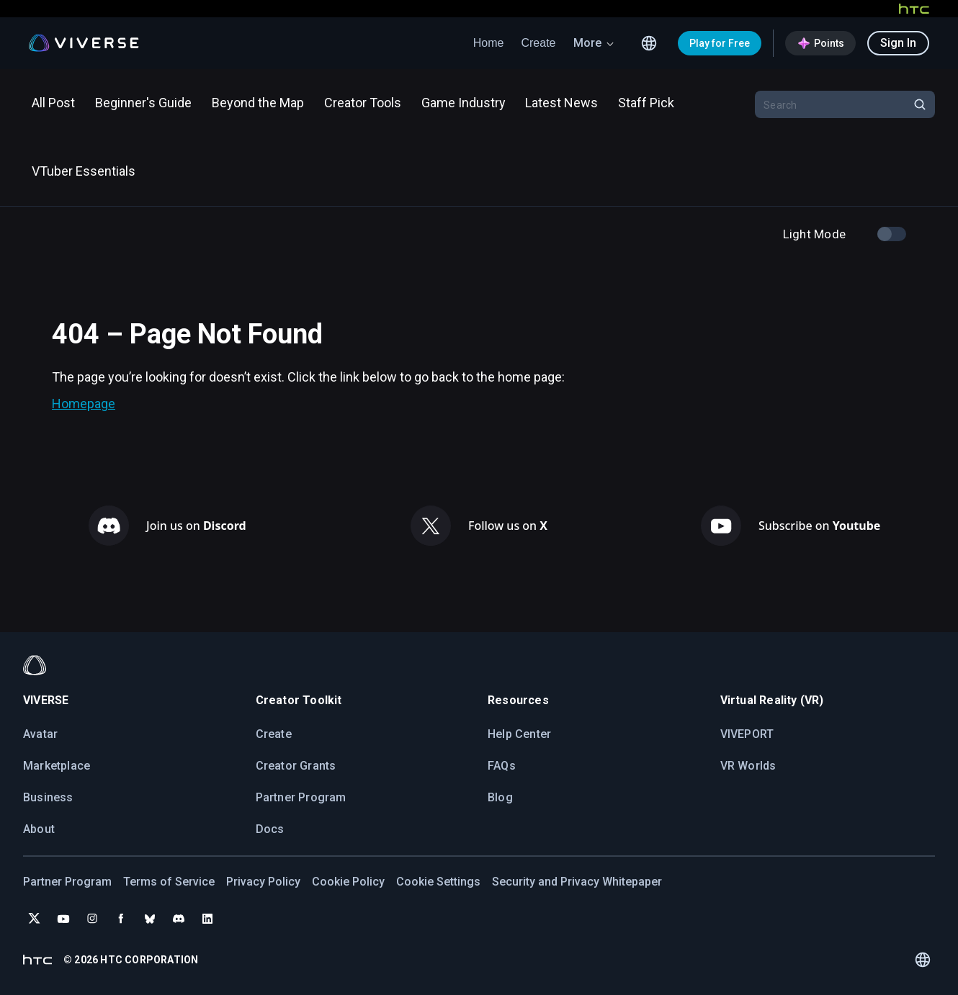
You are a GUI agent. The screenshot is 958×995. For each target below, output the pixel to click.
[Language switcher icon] (649, 43)
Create (538, 43)
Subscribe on (819, 525)
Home (488, 43)
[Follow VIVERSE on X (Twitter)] (34, 918)
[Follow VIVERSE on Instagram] (92, 918)
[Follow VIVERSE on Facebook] (121, 918)
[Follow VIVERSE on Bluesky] (149, 918)
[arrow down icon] (610, 43)
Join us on (196, 525)
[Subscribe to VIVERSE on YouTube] (63, 918)
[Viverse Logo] (84, 43)
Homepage (83, 403)
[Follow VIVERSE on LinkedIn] (207, 918)
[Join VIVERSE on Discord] (178, 918)
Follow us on (507, 525)
